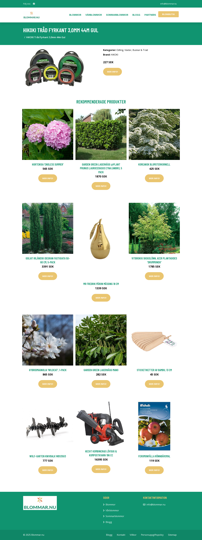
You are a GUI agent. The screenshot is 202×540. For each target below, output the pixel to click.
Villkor (133, 534)
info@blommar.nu (168, 3)
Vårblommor (93, 14)
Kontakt (121, 534)
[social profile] (34, 3)
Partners (150, 14)
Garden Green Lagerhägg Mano (101, 370)
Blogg (136, 14)
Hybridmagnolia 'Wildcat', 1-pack (47, 370)
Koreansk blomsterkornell (154, 164)
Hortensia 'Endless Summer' (48, 164)
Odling (120, 50)
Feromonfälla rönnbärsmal (154, 456)
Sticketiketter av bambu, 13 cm (154, 370)
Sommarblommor (117, 14)
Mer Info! (112, 71)
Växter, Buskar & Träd (136, 50)
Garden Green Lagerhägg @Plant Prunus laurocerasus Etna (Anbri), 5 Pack (101, 168)
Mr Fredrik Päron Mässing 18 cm (101, 283)
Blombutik (168, 14)
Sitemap (172, 534)
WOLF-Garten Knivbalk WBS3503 (47, 456)
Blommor (75, 14)
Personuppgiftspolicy (152, 534)
